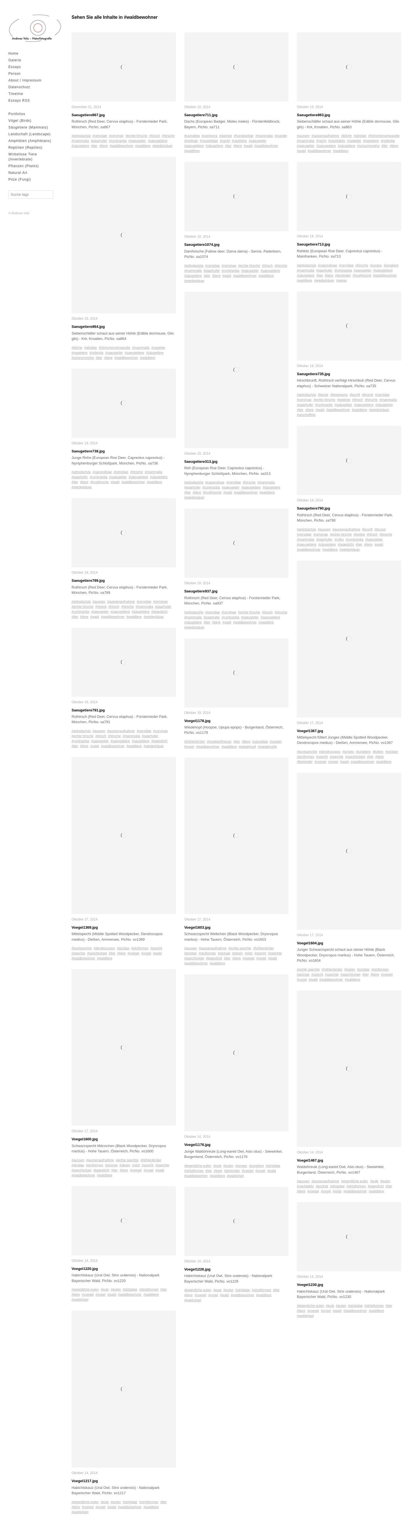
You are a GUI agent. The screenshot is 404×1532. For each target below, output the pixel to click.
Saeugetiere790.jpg (313, 508)
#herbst (101, 607)
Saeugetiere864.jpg (88, 326)
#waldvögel (80, 1300)
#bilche (77, 348)
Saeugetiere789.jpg (88, 580)
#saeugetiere (157, 141)
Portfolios (16, 114)
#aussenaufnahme (121, 602)
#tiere (103, 146)
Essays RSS (19, 100)
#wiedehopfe (267, 747)
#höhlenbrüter (151, 1160)
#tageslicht (159, 612)
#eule (104, 1290)
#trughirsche (99, 482)
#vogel (146, 953)
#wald (115, 482)
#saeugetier (137, 141)
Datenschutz (19, 87)
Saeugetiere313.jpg (201, 461)
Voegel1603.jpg (197, 927)
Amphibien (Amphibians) (29, 141)
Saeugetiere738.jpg (88, 451)
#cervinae (116, 136)
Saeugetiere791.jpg (88, 710)
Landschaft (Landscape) (29, 134)
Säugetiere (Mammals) (28, 127)
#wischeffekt (306, 415)
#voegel (133, 953)
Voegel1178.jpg (197, 721)
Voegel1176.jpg (197, 1145)
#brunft (355, 395)
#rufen (339, 539)
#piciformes (139, 948)
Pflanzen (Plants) (23, 166)
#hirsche (168, 136)
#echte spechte (127, 1160)
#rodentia (96, 353)
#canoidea (192, 136)
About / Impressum (25, 80)
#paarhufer (99, 141)
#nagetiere (80, 353)
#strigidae (130, 1290)
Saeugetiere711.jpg (201, 115)
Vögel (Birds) (19, 121)
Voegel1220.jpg (85, 1269)
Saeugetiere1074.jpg (202, 244)
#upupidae (260, 742)
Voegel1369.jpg (85, 927)
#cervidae (100, 136)
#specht (156, 948)
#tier (94, 146)
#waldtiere (143, 146)
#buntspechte (82, 948)
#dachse (225, 136)
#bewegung (339, 395)
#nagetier (158, 348)
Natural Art (17, 173)
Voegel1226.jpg (197, 1269)
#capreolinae (102, 472)
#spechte (78, 953)
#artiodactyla (81, 136)
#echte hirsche (136, 136)
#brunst (367, 395)
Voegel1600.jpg (85, 1139)
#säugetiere (80, 146)
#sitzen (125, 1165)
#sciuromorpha (83, 358)
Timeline (15, 94)
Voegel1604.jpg (310, 943)
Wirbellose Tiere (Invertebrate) (22, 156)
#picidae (123, 948)
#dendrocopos (104, 948)
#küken (378, 752)
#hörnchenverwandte (114, 348)
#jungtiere (256, 1166)
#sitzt (136, 1165)
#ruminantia (118, 141)
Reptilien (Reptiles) (25, 148)
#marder (281, 136)
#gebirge (343, 400)
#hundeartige (243, 136)
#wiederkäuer (162, 146)
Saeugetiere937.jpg (201, 591)
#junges (241, 1166)
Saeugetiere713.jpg (313, 244)
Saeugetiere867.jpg (88, 115)
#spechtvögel (97, 953)
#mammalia (80, 141)
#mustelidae (209, 141)
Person (14, 74)
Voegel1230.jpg (310, 1285)
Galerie (14, 60)
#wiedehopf (247, 747)
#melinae (191, 141)
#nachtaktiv (336, 141)
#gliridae (90, 348)
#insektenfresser (219, 742)
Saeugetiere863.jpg (313, 115)
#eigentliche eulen (85, 1290)
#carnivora (209, 136)
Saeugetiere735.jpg (313, 374)
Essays (14, 67)
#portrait (322, 1186)
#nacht (225, 141)
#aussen (99, 602)
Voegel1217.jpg (85, 1481)
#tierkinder (232, 1171)
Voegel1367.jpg (310, 731)
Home (13, 53)
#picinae (111, 1165)
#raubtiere (239, 141)
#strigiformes (149, 1290)
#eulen (116, 1290)
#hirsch (154, 136)
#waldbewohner (121, 146)
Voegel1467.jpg (310, 1160)
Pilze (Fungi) (19, 179)
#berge (323, 395)
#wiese (341, 280)
